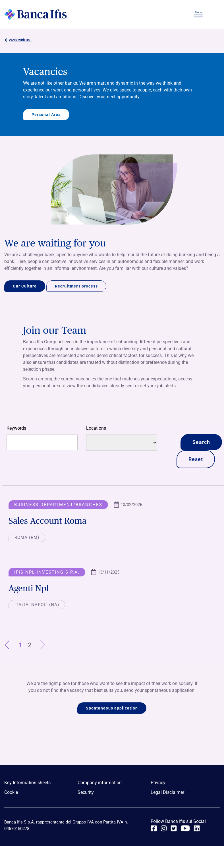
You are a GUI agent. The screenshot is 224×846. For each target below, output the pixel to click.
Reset (195, 459)
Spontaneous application (112, 708)
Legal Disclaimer (167, 792)
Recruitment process (76, 286)
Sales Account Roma (47, 520)
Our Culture (25, 286)
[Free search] (42, 442)
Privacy (158, 782)
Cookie (11, 792)
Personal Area (46, 114)
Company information (100, 782)
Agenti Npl (29, 588)
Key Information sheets (27, 782)
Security (86, 792)
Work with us (18, 40)
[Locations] (121, 443)
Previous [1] (10, 645)
